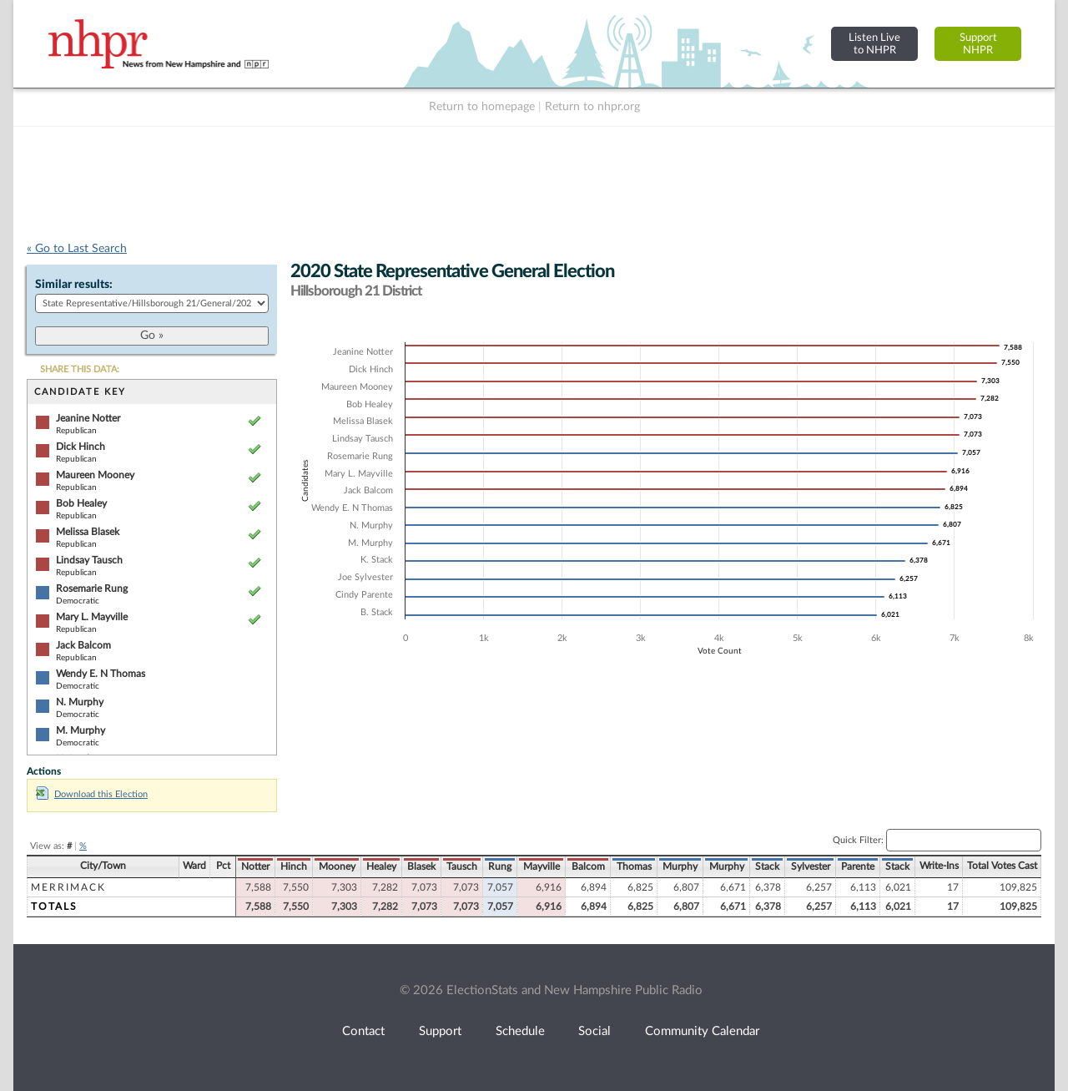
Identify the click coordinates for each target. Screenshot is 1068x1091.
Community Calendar (702, 1031)
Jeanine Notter (88, 418)
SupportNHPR (978, 44)
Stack (767, 866)
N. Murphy (79, 702)
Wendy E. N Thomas (100, 674)
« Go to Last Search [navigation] (77, 249)
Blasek (421, 866)
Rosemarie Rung (92, 588)
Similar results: (74, 284)
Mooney (337, 866)
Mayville (541, 866)
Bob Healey (81, 503)
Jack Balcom (83, 645)
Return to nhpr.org (592, 107)
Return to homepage (482, 107)
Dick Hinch (80, 447)
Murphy (680, 866)
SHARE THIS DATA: (79, 369)
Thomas (634, 866)
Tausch (461, 866)
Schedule (520, 1031)
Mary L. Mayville (92, 617)
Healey (381, 866)
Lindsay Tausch (89, 560)
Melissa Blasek (87, 532)
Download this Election (92, 794)
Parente (857, 866)
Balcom (588, 866)
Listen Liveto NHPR (874, 44)
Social (594, 1031)
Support (440, 1031)
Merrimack (68, 887)
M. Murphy (80, 730)
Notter (255, 866)
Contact (363, 1031)
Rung (499, 866)
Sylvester (810, 866)
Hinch (293, 866)
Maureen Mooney (95, 475)
